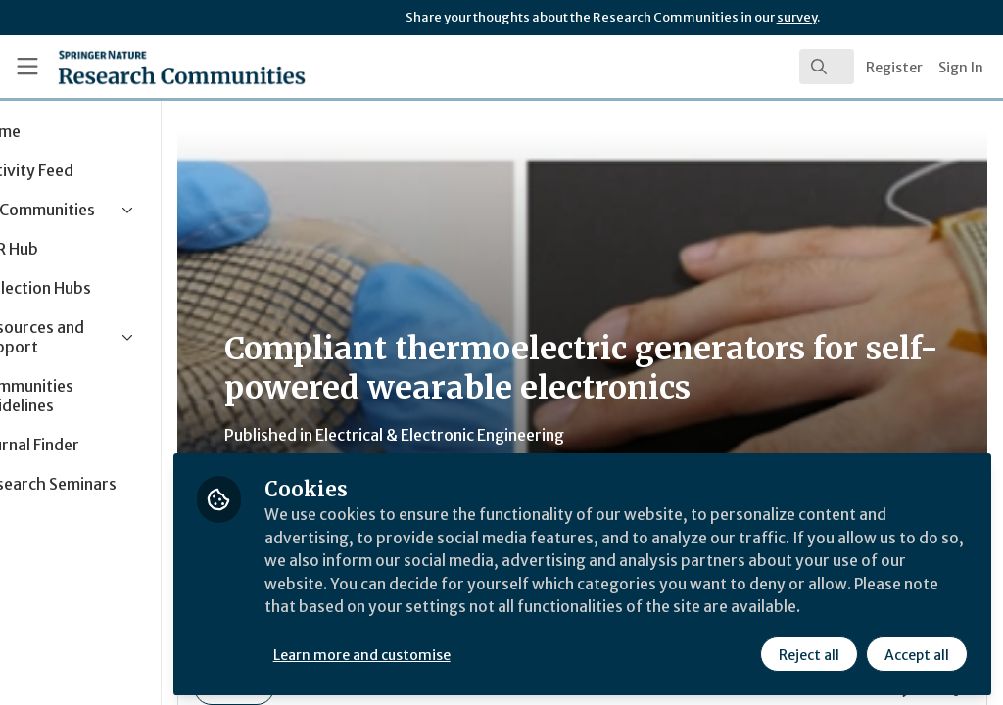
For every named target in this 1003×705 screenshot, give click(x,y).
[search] (826, 66)
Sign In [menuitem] (960, 67)
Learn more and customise (451, 653)
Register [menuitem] (894, 67)
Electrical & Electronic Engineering (529, 435)
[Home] (147, 66)
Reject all (809, 653)
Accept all (916, 653)
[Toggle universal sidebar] (27, 66)
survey (797, 17)
